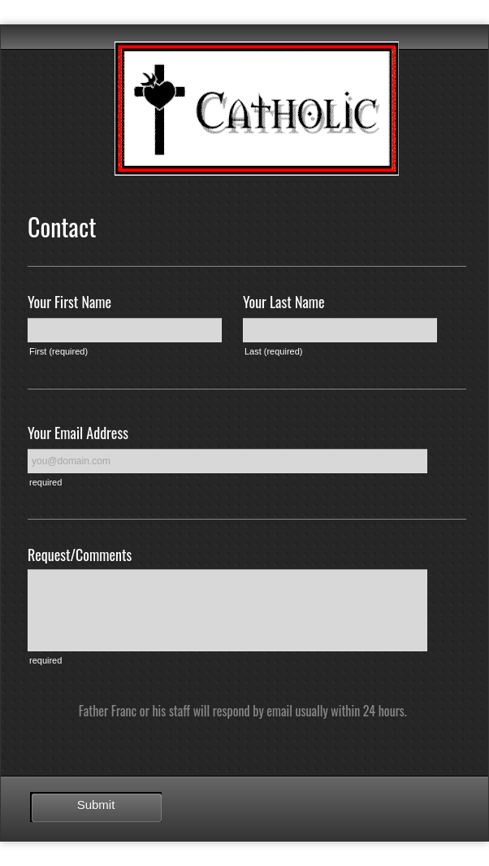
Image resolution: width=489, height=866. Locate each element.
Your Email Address (78, 432)
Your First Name (69, 301)
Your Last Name (284, 301)
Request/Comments (80, 554)
